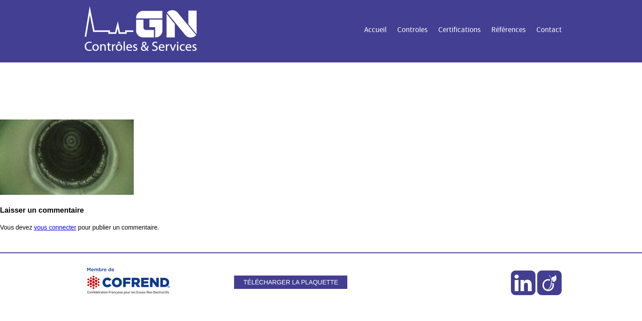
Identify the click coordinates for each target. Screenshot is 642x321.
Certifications (459, 30)
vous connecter (55, 227)
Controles (412, 30)
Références (508, 30)
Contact (549, 30)
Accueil (375, 30)
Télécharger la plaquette (290, 282)
